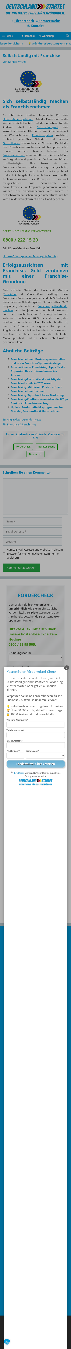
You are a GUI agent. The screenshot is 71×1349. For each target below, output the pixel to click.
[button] (7, 1342)
